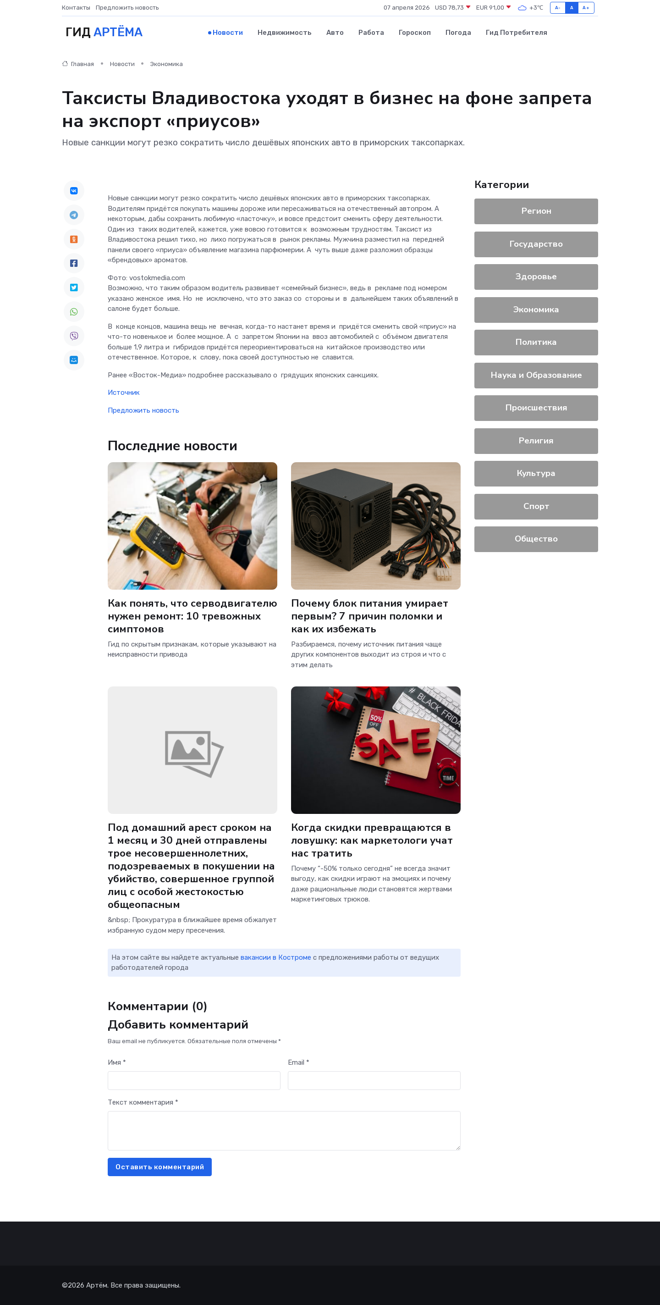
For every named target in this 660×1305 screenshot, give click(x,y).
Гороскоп (415, 32)
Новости (228, 32)
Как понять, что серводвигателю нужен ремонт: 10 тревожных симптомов (192, 616)
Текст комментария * (143, 1102)
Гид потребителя (516, 32)
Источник (124, 392)
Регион (536, 211)
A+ (586, 7)
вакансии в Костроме (276, 957)
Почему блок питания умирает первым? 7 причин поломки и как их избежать (369, 616)
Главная (78, 64)
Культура (536, 473)
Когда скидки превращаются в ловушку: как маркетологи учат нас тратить (372, 840)
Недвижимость (285, 32)
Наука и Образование (536, 375)
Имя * (117, 1062)
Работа (371, 32)
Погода (458, 32)
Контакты (76, 7)
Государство (536, 244)
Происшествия (536, 408)
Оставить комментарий (160, 1167)
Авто (335, 32)
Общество (536, 539)
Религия (536, 441)
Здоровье (536, 276)
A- (558, 7)
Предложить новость (127, 7)
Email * (298, 1062)
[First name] (194, 1080)
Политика (536, 342)
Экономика (166, 64)
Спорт (536, 506)
